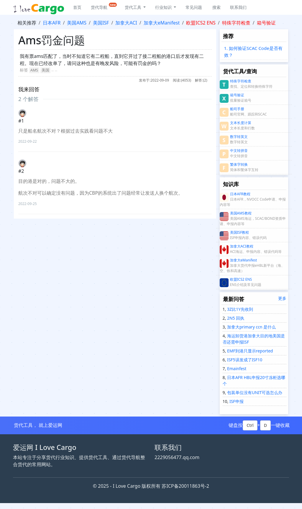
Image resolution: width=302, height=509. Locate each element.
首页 (77, 7)
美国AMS (76, 22)
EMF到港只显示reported (249, 351)
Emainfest (236, 368)
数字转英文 (239, 136)
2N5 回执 (235, 318)
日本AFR (51, 22)
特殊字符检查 (236, 22)
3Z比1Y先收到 (239, 309)
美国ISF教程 (239, 232)
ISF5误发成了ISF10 (244, 359)
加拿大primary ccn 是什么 (251, 327)
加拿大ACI (126, 22)
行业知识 (164, 7)
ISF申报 (235, 401)
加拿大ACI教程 (241, 246)
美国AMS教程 (241, 213)
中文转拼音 (239, 150)
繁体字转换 (239, 164)
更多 (282, 298)
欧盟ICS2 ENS (200, 22)
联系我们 (238, 7)
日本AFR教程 (240, 193)
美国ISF (101, 22)
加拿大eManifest (162, 22)
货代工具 (133, 7)
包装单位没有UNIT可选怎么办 (254, 392)
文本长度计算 (240, 122)
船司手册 (237, 108)
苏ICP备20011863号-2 (185, 486)
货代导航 (104, 6)
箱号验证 (266, 22)
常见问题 (194, 7)
